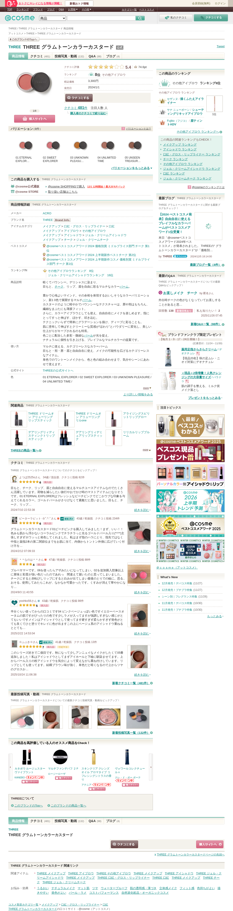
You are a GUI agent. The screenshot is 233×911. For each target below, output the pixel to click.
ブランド (38, 9)
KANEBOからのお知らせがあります (35, 777)
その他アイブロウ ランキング (183, 164)
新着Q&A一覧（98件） (206, 324)
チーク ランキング (175, 159)
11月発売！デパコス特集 (177, 603)
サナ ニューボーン (178, 109)
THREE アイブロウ (81, 873)
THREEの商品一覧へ (24, 450)
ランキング (22, 9)
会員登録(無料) (201, 3)
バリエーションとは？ (138, 128)
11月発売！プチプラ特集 (177, 609)
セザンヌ (172, 99)
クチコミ (40, 56)
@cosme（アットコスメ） (95, 909)
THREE (14, 47)
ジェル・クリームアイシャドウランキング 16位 (80, 275)
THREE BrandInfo (63, 220)
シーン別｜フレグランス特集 (179, 596)
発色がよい (58, 892)
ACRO (47, 213)
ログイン (220, 3)
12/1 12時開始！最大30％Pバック (106, 186)
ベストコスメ (146, 9)
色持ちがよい (206, 888)
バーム (124, 286)
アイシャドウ (73, 235)
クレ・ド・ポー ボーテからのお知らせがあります (124, 780)
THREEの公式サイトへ (58, 370)
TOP (9, 9)
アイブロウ (71, 231)
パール (88, 335)
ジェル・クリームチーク (92, 239)
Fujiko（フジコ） (177, 120)
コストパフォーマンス (104, 892)
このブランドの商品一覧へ (68, 805)
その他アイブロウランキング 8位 (71, 271)
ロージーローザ (57, 773)
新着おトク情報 (79, 3)
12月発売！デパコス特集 (177, 583)
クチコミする (79, 98)
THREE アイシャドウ (179, 873)
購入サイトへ (34, 119)
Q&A (61, 9)
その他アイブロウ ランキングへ (198, 131)
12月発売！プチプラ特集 (177, 590)
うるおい (43, 888)
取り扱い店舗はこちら (63, 191)
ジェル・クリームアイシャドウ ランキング (191, 168)
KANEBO (20, 777)
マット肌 (83, 888)
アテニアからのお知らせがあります (101, 784)
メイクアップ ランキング (180, 144)
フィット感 (187, 888)
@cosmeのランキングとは (208, 187)
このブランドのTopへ (28, 805)
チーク (68, 239)
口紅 (112, 226)
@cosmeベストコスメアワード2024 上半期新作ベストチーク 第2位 (91, 255)
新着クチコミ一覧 (131, 683)
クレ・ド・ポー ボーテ (128, 777)
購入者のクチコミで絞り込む (88, 113)
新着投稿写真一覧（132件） (131, 732)
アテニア (86, 784)
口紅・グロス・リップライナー (84, 226)
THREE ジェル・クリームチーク (64, 882)
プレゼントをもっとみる (204, 398)
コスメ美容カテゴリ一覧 (23, 904)
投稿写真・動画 (69, 56)
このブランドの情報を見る (23, 39)
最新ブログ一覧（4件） (205, 264)
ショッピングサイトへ (30, 781)
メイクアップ (52, 226)
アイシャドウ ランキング (180, 149)
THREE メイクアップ (51, 873)
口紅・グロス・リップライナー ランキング (191, 154)
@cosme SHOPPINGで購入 (66, 186)
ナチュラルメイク (63, 888)
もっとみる (214, 616)
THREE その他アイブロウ (113, 873)
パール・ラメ (77, 892)
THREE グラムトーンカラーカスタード (68, 47)
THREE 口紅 (160, 877)
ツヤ (95, 888)
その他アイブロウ (114, 74)
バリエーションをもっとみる (130, 168)
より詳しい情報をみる (138, 394)
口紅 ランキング (174, 173)
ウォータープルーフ (114, 888)
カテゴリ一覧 (129, 9)
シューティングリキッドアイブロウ (185, 111)
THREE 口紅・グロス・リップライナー (123, 877)
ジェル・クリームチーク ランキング (187, 178)
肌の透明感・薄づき (143, 888)
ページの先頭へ (191, 854)
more (146, 388)
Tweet (221, 46)
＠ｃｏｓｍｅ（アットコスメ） (177, 567)
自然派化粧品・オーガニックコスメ (145, 892)
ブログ (51, 9)
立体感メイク (168, 888)
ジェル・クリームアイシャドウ (106, 235)
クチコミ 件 (75, 108)
